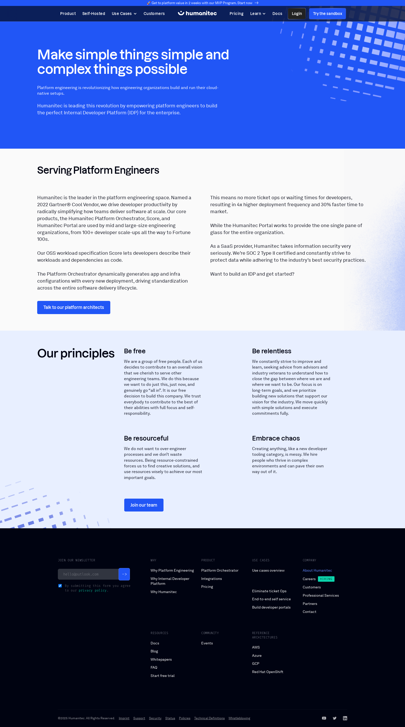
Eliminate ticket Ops (269, 591)
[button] (124, 14)
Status (170, 718)
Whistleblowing (239, 718)
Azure (257, 655)
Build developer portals (271, 607)
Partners (310, 604)
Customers (312, 587)
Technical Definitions (209, 718)
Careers (309, 579)
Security (155, 718)
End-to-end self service (271, 599)
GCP (255, 663)
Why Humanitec (164, 592)
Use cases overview (268, 570)
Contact (309, 612)
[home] (197, 14)
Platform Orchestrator (219, 570)
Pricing (207, 587)
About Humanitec (317, 570)
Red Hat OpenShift (267, 672)
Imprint (124, 718)
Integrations (211, 579)
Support (139, 718)
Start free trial (163, 676)
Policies (184, 718)
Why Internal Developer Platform (170, 581)
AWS (256, 647)
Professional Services (321, 595)
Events (207, 643)
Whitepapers (161, 659)
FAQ (154, 667)
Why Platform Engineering (172, 570)
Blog (154, 651)
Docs (155, 643)
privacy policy (93, 590)
